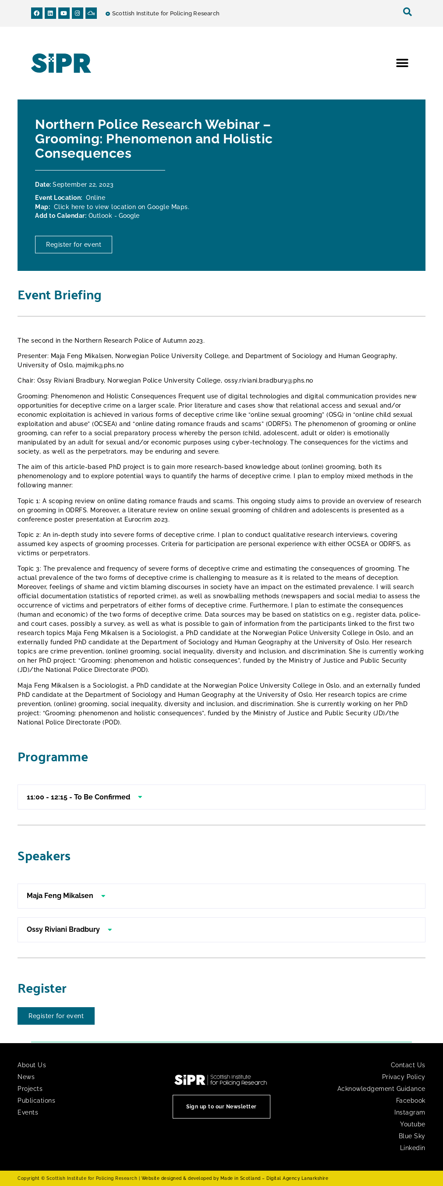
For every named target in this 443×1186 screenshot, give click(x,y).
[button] (402, 63)
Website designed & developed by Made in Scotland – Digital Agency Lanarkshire (235, 1178)
